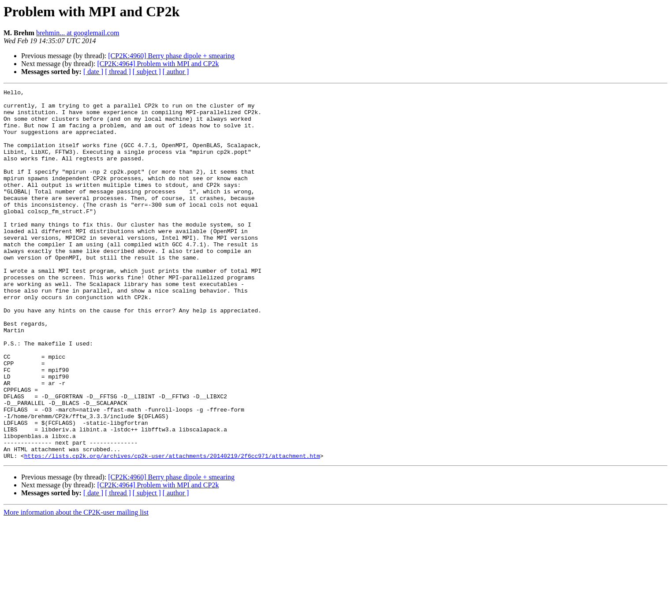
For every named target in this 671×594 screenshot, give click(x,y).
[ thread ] (118, 71)
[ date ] (93, 71)
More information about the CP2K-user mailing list (76, 586)
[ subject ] (147, 71)
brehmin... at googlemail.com (77, 33)
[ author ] (176, 71)
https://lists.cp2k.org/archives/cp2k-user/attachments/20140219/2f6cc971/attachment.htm (172, 530)
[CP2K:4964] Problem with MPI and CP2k (158, 63)
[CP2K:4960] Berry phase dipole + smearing (171, 55)
